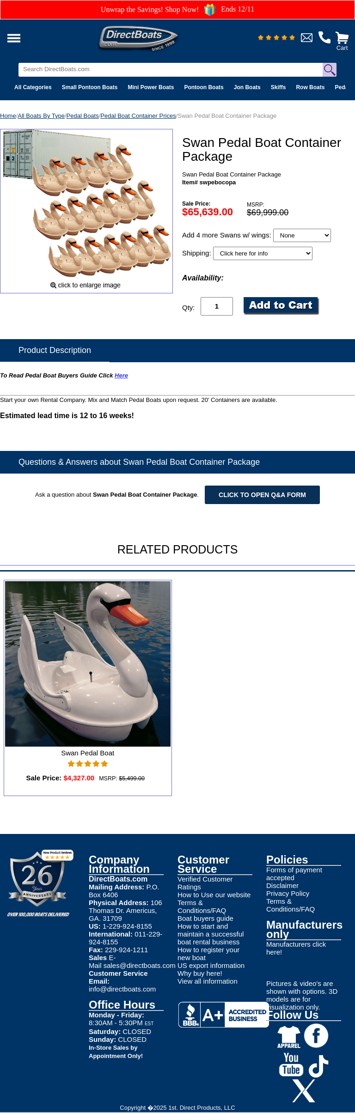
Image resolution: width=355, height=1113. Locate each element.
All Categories (33, 87)
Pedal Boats (83, 115)
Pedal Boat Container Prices (138, 115)
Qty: (188, 307)
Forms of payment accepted (294, 874)
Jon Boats (247, 87)
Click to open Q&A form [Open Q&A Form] (262, 495)
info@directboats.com (122, 989)
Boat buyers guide (205, 918)
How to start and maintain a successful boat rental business (211, 934)
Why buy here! (200, 973)
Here (121, 375)
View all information (208, 981)
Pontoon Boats (203, 87)
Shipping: (197, 253)
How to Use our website (214, 895)
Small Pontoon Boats (90, 87)
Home (8, 115)
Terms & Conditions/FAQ (202, 906)
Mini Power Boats (151, 87)
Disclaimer (282, 885)
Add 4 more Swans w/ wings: (227, 235)
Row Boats (310, 87)
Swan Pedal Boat (87, 753)
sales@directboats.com (140, 965)
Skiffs (278, 87)
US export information (211, 965)
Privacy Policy (287, 893)
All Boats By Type (41, 115)
